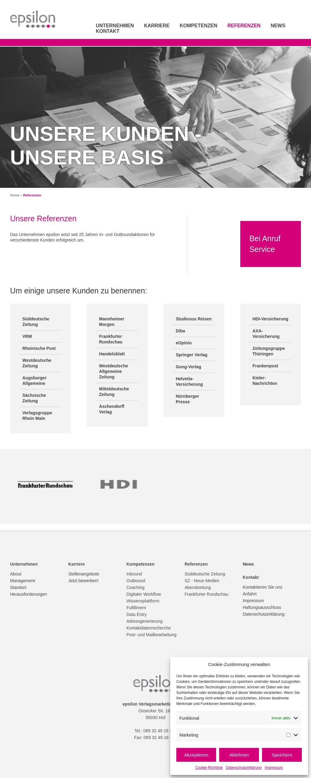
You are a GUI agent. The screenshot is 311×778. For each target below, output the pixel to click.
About (15, 573)
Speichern (282, 754)
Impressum (274, 767)
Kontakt (107, 31)
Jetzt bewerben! (83, 580)
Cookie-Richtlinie (209, 767)
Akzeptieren (196, 754)
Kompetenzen (198, 25)
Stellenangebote (83, 573)
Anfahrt (250, 593)
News (278, 25)
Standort (18, 587)
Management (22, 580)
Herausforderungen (28, 594)
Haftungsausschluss (262, 607)
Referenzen (243, 25)
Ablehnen (239, 754)
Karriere (157, 25)
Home (15, 195)
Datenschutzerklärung (244, 767)
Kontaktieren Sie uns (262, 587)
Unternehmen (115, 25)
